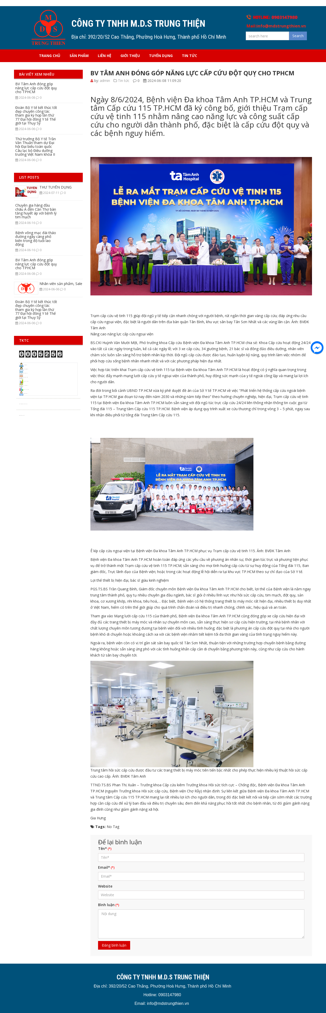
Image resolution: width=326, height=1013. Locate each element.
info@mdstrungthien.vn (281, 26)
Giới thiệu (130, 55)
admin (105, 80)
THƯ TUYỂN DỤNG (55, 187)
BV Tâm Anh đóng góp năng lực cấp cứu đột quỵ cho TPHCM (36, 87)
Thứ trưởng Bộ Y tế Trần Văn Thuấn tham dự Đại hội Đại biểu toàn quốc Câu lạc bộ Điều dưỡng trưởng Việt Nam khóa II (35, 146)
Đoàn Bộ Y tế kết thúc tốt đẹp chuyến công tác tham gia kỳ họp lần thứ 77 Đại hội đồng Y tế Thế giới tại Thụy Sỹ (36, 115)
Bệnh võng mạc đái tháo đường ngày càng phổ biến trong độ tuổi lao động (35, 238)
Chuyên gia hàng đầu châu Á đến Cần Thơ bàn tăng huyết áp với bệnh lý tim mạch (36, 211)
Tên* (102, 848)
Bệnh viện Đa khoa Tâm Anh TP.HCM (213, 342)
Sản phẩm (79, 55)
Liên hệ (104, 55)
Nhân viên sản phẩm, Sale (60, 283)
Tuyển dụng (161, 55)
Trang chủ (49, 55)
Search (298, 35)
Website (105, 886)
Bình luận (106, 904)
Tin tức (189, 55)
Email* (104, 867)
